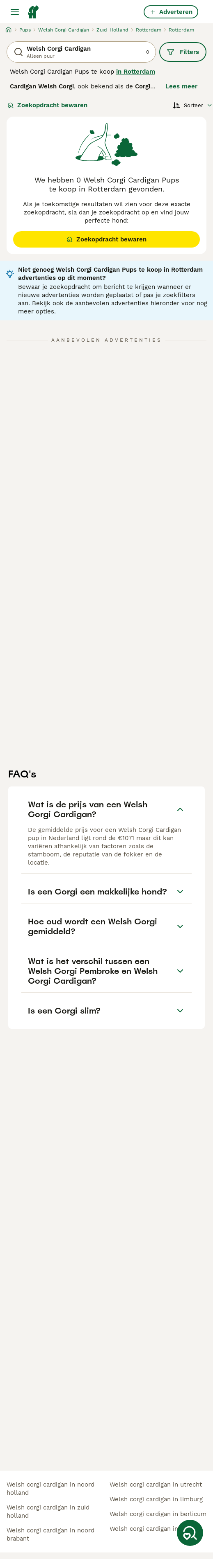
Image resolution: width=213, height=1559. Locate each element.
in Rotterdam (135, 71)
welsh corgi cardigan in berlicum (158, 1514)
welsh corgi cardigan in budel (153, 1528)
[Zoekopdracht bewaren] (190, 1533)
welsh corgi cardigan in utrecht (156, 1484)
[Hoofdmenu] (15, 12)
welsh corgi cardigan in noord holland (50, 1488)
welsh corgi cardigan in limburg (156, 1499)
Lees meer (181, 86)
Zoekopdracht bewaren (47, 105)
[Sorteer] (192, 105)
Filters (183, 52)
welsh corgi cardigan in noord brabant (50, 1534)
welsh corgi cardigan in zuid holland (48, 1511)
